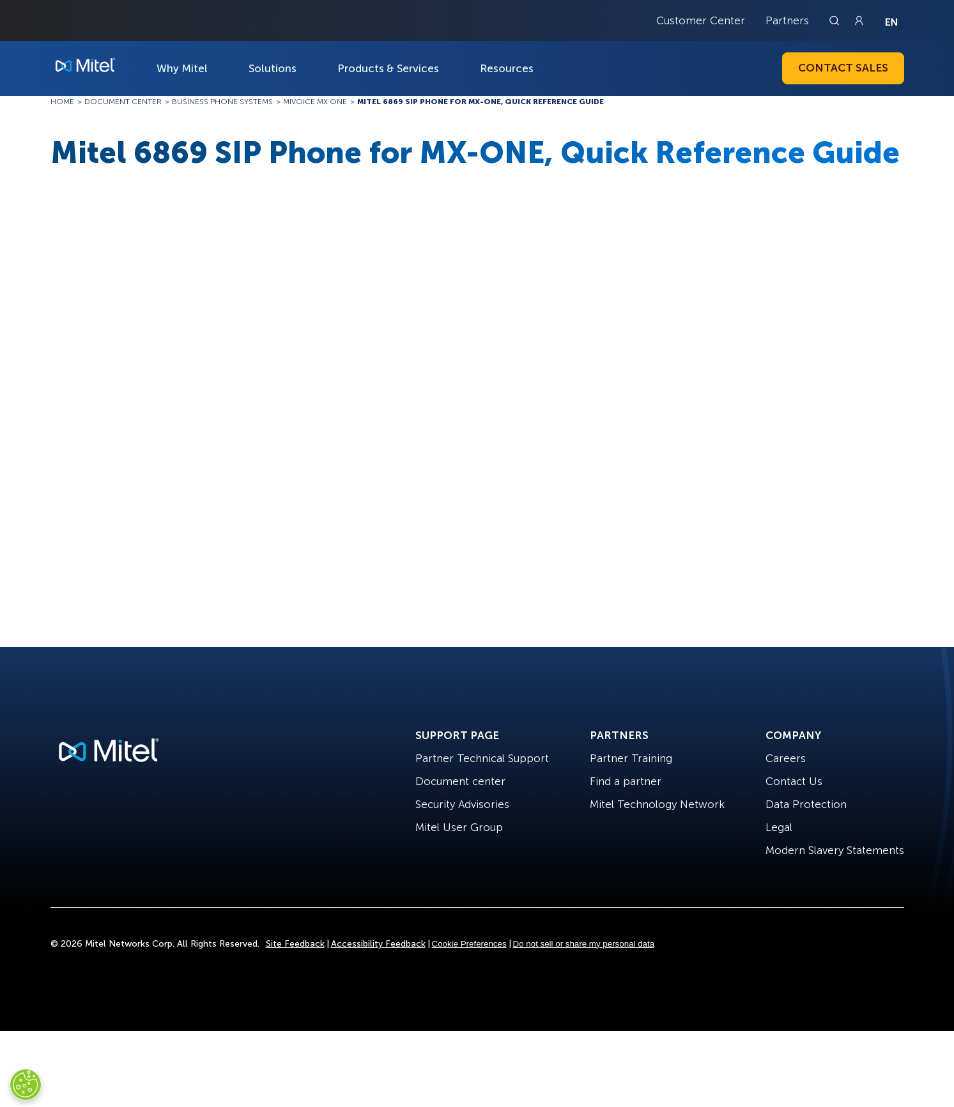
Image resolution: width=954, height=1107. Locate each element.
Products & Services (388, 68)
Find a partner (625, 781)
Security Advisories (462, 804)
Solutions (272, 68)
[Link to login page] (858, 20)
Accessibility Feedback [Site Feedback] (378, 943)
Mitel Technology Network (657, 804)
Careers (786, 758)
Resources (507, 68)
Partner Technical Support (482, 758)
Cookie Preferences (469, 944)
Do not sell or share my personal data (584, 944)
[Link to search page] (835, 20)
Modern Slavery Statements (835, 850)
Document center (460, 781)
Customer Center (700, 20)
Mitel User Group (459, 827)
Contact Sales (843, 67)
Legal (779, 827)
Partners (787, 20)
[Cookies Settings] (26, 1085)
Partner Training (631, 758)
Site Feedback (295, 943)
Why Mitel (182, 68)
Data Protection (806, 804)
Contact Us (794, 781)
